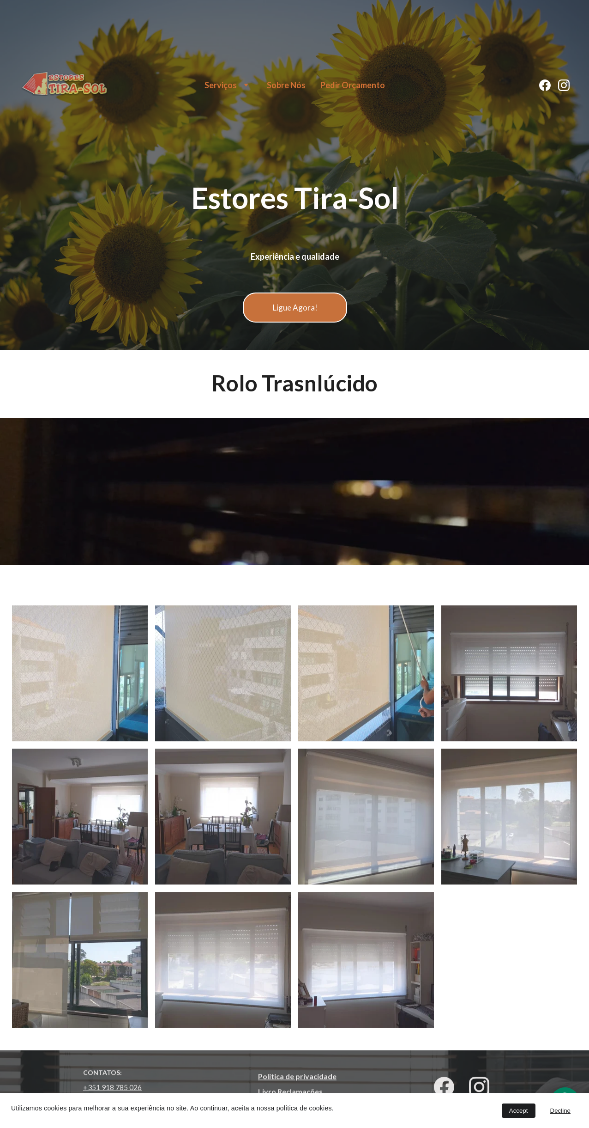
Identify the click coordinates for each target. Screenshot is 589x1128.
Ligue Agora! (295, 307)
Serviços (220, 85)
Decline (560, 1110)
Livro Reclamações (290, 1092)
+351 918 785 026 (112, 1088)
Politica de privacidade (297, 1077)
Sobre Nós (286, 85)
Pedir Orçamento (352, 85)
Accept (518, 1110)
